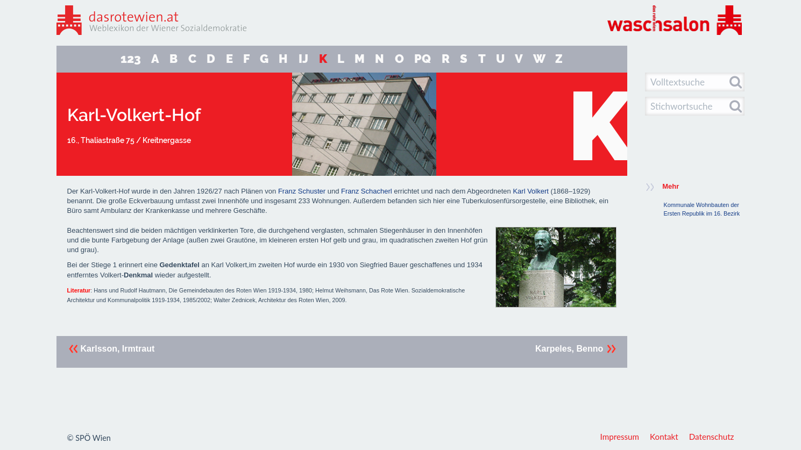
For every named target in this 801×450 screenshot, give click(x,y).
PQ (422, 59)
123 (130, 59)
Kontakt (664, 436)
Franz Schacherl (366, 191)
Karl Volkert (530, 191)
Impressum (620, 436)
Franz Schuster (301, 191)
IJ (303, 59)
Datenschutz (711, 436)
